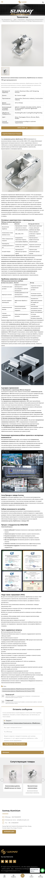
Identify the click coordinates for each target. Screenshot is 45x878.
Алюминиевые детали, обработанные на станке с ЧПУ (18, 689)
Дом (15, 19)
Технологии (21, 19)
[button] (42, 779)
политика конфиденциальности (27, 869)
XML (12, 869)
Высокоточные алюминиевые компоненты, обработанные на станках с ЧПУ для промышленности (22, 723)
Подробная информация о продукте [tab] (11, 133)
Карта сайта (6, 869)
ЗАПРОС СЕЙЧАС (21, 127)
